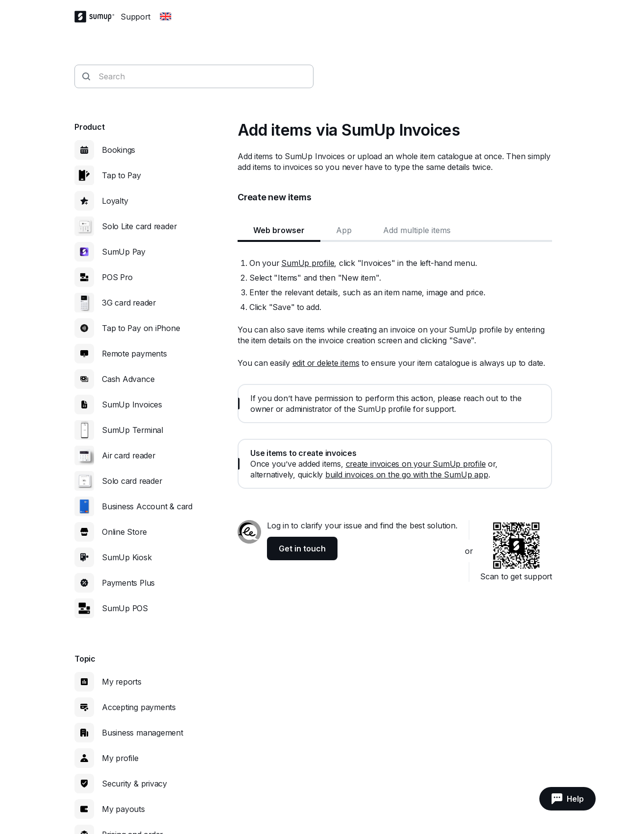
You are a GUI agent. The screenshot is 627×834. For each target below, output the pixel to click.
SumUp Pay (123, 252)
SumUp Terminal (132, 430)
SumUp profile (307, 263)
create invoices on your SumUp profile (416, 464)
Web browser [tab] (279, 230)
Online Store (124, 532)
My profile (120, 758)
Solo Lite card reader (139, 226)
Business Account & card (147, 506)
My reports (122, 682)
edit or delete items (326, 363)
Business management (142, 733)
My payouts (123, 809)
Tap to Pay (121, 175)
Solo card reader (132, 481)
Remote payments (134, 353)
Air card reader (128, 455)
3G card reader (129, 303)
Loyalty (115, 201)
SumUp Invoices (132, 404)
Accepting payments (139, 707)
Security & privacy (134, 783)
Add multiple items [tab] (417, 230)
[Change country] (165, 16)
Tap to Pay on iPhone (141, 328)
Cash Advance (128, 379)
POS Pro (117, 277)
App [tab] (344, 230)
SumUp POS (125, 608)
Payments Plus (128, 583)
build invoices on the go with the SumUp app (406, 474)
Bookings (118, 150)
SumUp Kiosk (127, 557)
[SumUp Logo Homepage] (97, 16)
